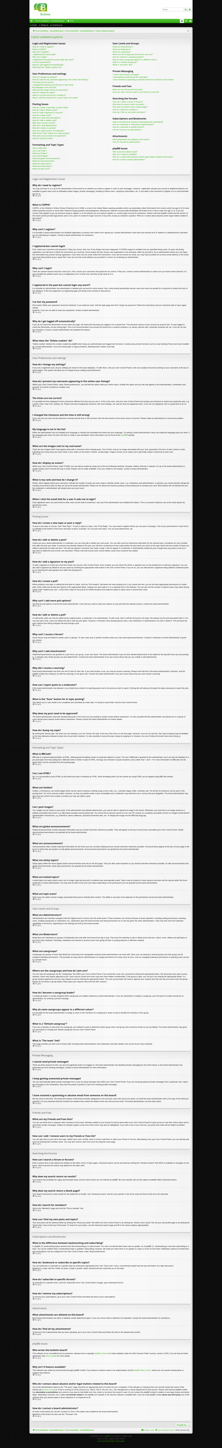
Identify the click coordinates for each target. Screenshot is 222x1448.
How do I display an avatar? (43, 92)
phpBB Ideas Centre (142, 1370)
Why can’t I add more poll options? (46, 118)
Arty (106, 1439)
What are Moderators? (122, 49)
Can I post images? (40, 156)
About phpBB (51, 1356)
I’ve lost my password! (41, 62)
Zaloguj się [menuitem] (186, 21)
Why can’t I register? (40, 52)
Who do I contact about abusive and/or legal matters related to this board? (143, 157)
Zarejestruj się (57, 25)
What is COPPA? (39, 49)
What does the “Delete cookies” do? (47, 67)
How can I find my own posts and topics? (129, 112)
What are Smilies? (39, 153)
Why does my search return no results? (129, 104)
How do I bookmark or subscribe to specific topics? (133, 124)
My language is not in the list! (44, 87)
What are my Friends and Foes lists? (128, 89)
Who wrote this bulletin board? (125, 152)
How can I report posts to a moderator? (48, 131)
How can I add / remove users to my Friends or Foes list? (136, 92)
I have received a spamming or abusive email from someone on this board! (143, 80)
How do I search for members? (125, 110)
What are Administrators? (123, 47)
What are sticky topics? (41, 164)
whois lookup (49, 1390)
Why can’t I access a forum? (44, 123)
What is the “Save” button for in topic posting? (51, 133)
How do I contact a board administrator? (129, 159)
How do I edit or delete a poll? (44, 120)
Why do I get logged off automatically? (48, 65)
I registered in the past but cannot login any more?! (53, 60)
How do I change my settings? (44, 77)
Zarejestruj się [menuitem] (191, 21)
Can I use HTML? (39, 151)
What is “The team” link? (123, 65)
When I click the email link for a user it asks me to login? (55, 98)
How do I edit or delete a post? (44, 110)
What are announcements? (43, 161)
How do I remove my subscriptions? (127, 130)
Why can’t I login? (39, 57)
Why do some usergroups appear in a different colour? (135, 60)
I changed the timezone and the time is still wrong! (52, 85)
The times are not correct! (42, 82)
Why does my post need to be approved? (49, 136)
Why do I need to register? (43, 47)
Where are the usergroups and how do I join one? (133, 54)
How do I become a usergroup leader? (128, 57)
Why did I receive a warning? (44, 128)
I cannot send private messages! (126, 74)
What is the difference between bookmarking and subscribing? (138, 122)
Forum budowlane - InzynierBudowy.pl (49, 21)
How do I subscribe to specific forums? (128, 127)
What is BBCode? (39, 148)
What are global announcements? (46, 158)
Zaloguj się (44, 25)
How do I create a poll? (41, 115)
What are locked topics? (42, 166)
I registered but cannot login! (44, 54)
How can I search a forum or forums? (128, 102)
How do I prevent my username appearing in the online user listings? (60, 80)
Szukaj (34, 25)
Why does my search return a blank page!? (130, 107)
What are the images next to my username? (50, 90)
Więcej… (32, 21)
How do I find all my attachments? (126, 142)
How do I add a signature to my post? (47, 113)
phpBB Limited (101, 1353)
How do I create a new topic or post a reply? (50, 107)
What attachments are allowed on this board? (131, 139)
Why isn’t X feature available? (125, 154)
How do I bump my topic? (42, 138)
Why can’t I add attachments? (44, 125)
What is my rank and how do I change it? (49, 95)
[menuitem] (182, 21)
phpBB (123, 435)
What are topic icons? (41, 169)
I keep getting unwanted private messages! (130, 77)
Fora (72, 21)
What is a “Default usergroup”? (125, 62)
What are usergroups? (122, 52)
